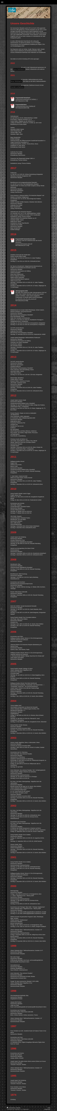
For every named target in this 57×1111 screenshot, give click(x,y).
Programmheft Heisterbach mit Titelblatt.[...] (27, 99)
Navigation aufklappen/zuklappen (28, 2)
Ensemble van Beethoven (17, 87)
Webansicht (47, 1109)
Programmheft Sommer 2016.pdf (24, 243)
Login (48, 1107)
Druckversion (11, 1107)
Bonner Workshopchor (19, 69)
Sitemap (18, 1107)
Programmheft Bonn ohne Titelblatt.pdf (25, 106)
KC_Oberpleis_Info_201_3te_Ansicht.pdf (26, 299)
